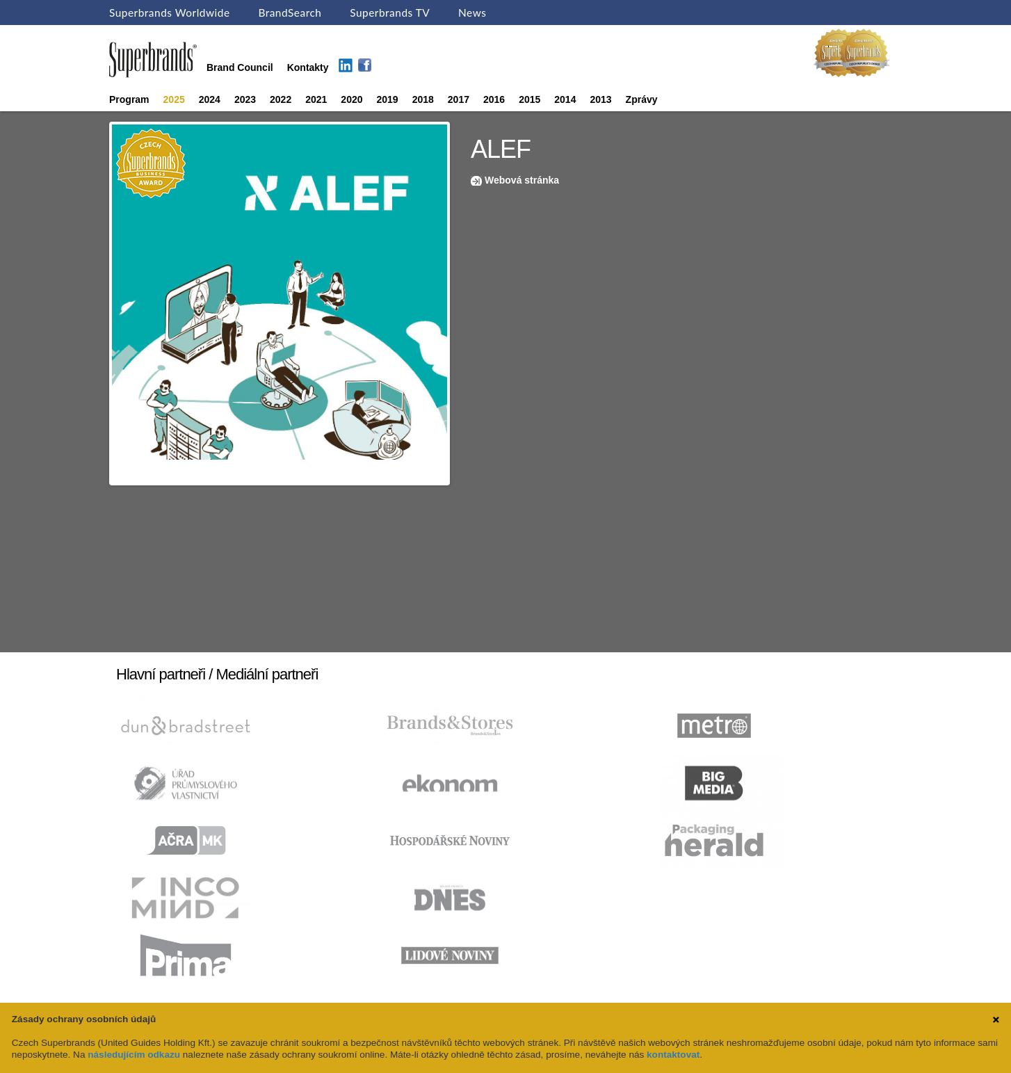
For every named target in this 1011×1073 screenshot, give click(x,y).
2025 (174, 99)
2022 (280, 99)
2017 (458, 99)
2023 (245, 99)
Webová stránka (522, 180)
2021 (316, 99)
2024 (209, 99)
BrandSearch (289, 12)
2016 (494, 99)
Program (129, 99)
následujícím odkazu (134, 1054)
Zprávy (642, 99)
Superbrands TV (390, 12)
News (472, 12)
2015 (529, 99)
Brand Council (240, 67)
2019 (387, 99)
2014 (565, 99)
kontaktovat (673, 1054)
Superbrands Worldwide (169, 12)
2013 (600, 99)
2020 (351, 99)
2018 (423, 99)
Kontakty (308, 67)
